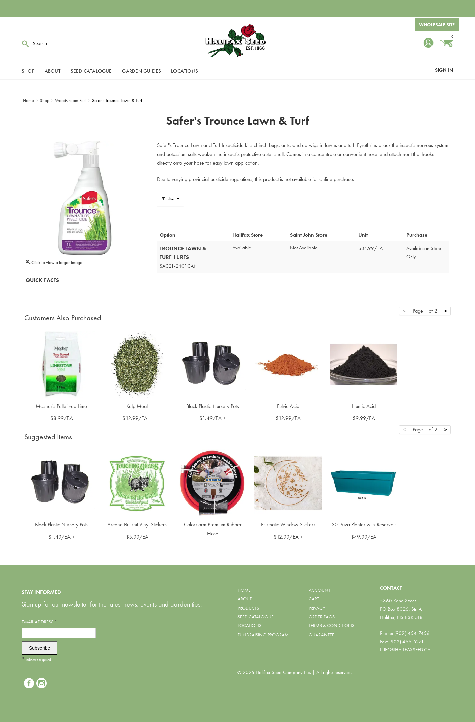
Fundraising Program (263, 634)
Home (244, 590)
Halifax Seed (237, 40)
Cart (314, 599)
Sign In (444, 70)
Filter (170, 199)
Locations (184, 71)
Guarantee (321, 634)
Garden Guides (141, 71)
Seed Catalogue (91, 71)
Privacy (317, 608)
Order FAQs (322, 617)
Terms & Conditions (331, 625)
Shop (28, 71)
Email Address (39, 621)
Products (248, 608)
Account (319, 590)
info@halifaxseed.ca (405, 649)
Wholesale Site (437, 25)
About (52, 71)
